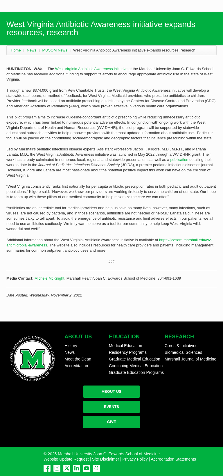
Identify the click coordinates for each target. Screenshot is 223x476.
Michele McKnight (49, 278)
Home (16, 50)
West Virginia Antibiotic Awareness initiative (91, 69)
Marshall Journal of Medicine (190, 359)
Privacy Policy (135, 459)
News (31, 50)
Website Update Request (66, 459)
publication (179, 159)
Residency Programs (128, 352)
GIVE (111, 422)
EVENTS (111, 406)
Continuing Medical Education (136, 365)
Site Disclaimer (105, 459)
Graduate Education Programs (136, 372)
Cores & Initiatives (181, 345)
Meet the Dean (77, 359)
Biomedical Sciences (183, 352)
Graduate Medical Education (134, 359)
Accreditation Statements (173, 459)
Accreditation (76, 365)
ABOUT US (111, 391)
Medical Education (125, 345)
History (70, 345)
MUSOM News (54, 50)
